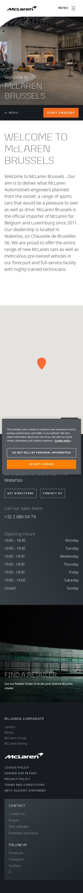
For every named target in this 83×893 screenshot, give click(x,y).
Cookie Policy (16, 767)
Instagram (16, 859)
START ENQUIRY (61, 113)
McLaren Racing (15, 743)
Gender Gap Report (20, 773)
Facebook (16, 853)
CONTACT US (52, 493)
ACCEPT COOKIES (41, 464)
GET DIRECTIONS (20, 493)
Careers (9, 727)
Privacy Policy (17, 779)
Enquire (14, 820)
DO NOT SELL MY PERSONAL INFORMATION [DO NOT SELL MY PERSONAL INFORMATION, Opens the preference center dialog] (41, 452)
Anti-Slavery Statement (25, 790)
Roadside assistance (23, 833)
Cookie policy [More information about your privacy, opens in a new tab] (62, 440)
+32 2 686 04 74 (20, 517)
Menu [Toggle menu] (11, 113)
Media (8, 732)
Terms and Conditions (24, 785)
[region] (41, 446)
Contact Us (17, 814)
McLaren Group (15, 738)
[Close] (75, 424)
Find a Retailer (19, 826)
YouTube (15, 866)
